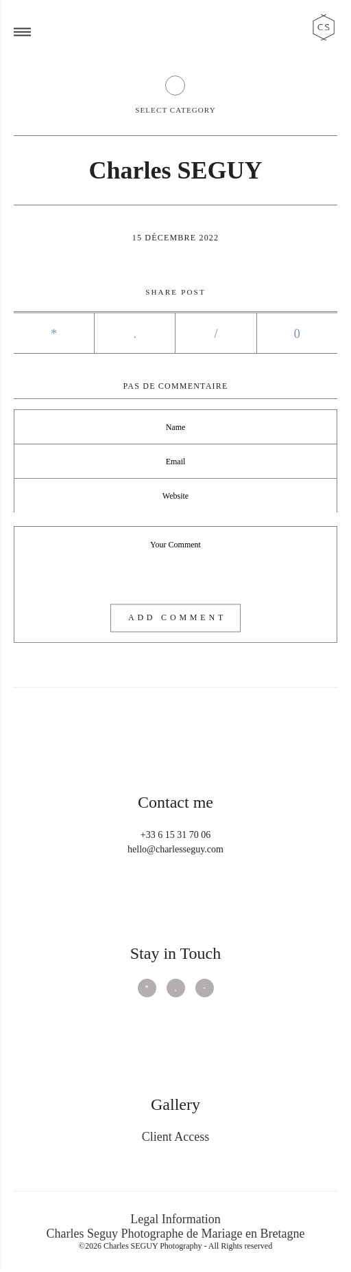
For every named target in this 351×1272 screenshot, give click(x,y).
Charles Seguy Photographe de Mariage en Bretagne (176, 1233)
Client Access (175, 1137)
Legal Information (175, 1219)
